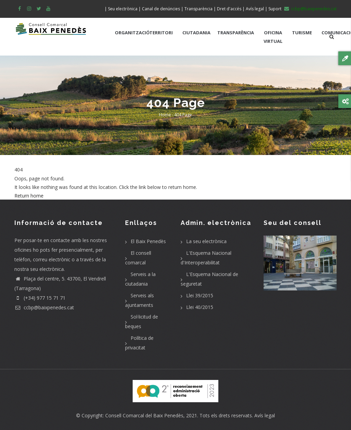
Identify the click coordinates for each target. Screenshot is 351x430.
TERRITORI (161, 32)
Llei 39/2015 (199, 295)
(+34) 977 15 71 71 (39, 298)
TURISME (302, 32)
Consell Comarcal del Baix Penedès (144, 415)
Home (165, 115)
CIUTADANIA (196, 32)
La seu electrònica (206, 241)
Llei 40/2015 (199, 307)
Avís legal (264, 415)
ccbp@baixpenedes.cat (44, 307)
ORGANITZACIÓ (132, 32)
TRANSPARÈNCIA (235, 32)
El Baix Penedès (148, 241)
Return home (29, 195)
